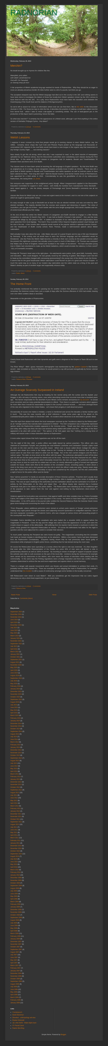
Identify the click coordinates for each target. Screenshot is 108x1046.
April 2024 (13, 622)
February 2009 (15, 904)
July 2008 (13, 923)
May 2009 (13, 896)
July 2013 (13, 763)
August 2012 (14, 792)
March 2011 (14, 838)
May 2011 (13, 832)
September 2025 (16, 612)
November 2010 (15, 848)
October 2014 (15, 729)
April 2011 (13, 835)
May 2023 (13, 633)
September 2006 (16, 981)
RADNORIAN (33, 12)
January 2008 (15, 939)
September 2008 (16, 917)
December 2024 (15, 614)
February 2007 (15, 968)
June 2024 (14, 620)
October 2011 (15, 819)
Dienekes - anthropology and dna (23, 1017)
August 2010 (14, 856)
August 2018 (14, 675)
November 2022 (15, 641)
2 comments (36, 271)
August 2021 (14, 662)
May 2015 (13, 710)
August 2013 (14, 761)
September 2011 (16, 822)
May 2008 (13, 928)
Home (54, 595)
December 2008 (15, 909)
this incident (27, 571)
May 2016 (13, 683)
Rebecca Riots (21, 379)
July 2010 (13, 859)
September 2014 (16, 731)
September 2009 (16, 885)
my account (84, 400)
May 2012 (13, 800)
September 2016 (16, 678)
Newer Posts (15, 595)
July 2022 (13, 646)
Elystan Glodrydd (18, 1020)
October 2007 (15, 947)
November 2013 (15, 753)
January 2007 (15, 971)
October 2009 (15, 883)
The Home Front (20, 283)
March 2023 (14, 636)
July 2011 (13, 827)
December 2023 (15, 625)
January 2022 (15, 654)
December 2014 (15, 723)
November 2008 (15, 912)
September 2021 (16, 659)
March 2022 (14, 652)
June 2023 (14, 630)
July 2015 (13, 705)
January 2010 (15, 875)
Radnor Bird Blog (18, 1028)
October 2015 (15, 697)
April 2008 (13, 931)
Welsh (23, 273)
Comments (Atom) (26, 598)
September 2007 (16, 949)
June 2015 (14, 707)
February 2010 (15, 872)
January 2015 (15, 721)
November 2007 (15, 944)
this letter (80, 107)
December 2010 (15, 846)
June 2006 (14, 989)
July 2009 (13, 891)
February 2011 (15, 840)
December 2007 (15, 941)
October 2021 (15, 657)
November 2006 (15, 976)
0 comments (36, 127)
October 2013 (15, 755)
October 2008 (15, 915)
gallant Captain (81, 367)
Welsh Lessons (20, 137)
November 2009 (15, 880)
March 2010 (14, 870)
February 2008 (15, 936)
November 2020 (15, 665)
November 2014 (15, 726)
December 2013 (15, 750)
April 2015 (13, 713)
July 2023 (13, 628)
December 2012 (15, 782)
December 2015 (15, 691)
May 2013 (13, 769)
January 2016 (15, 689)
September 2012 (16, 790)
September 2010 (16, 854)
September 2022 (16, 644)
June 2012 (14, 798)
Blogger (63, 1034)
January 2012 (15, 811)
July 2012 (13, 795)
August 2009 (14, 888)
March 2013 (14, 774)
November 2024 (15, 617)
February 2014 (15, 745)
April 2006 (13, 995)
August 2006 (14, 984)
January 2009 (15, 907)
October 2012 (15, 787)
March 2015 (14, 715)
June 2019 (14, 673)
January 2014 (15, 747)
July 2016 (13, 681)
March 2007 (14, 965)
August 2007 (14, 952)
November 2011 (15, 816)
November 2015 (15, 694)
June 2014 (14, 739)
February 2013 (15, 776)
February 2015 (15, 718)
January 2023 (15, 638)
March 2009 (14, 902)
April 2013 (13, 771)
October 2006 (15, 979)
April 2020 (13, 670)
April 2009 (13, 899)
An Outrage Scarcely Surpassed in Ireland (37, 390)
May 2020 (13, 667)
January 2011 (15, 843)
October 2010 (15, 851)
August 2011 (14, 824)
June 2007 (14, 957)
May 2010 (13, 864)
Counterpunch (17, 1012)
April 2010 (13, 867)
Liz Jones (36, 179)
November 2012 (15, 784)
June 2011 (14, 830)
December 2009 (15, 878)
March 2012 (14, 806)
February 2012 (15, 808)
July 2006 (13, 987)
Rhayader (29, 379)
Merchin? (16, 65)
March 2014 (14, 742)
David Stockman (18, 1015)
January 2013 (15, 779)
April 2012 (13, 803)
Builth (18, 273)
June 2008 (14, 925)
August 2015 (14, 702)
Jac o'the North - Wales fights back (24, 1023)
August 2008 (14, 920)
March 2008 (14, 933)
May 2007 (13, 960)
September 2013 (16, 758)
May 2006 (13, 992)
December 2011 (15, 814)
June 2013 (14, 766)
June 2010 (14, 862)
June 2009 (14, 894)
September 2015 (16, 699)
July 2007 (13, 955)
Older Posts (93, 595)
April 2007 (13, 963)
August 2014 (14, 734)
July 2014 (13, 737)
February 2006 (15, 1000)
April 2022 (13, 649)
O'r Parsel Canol (18, 1025)
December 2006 (15, 973)
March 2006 (14, 997)
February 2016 (15, 686)
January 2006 (15, 1003)
